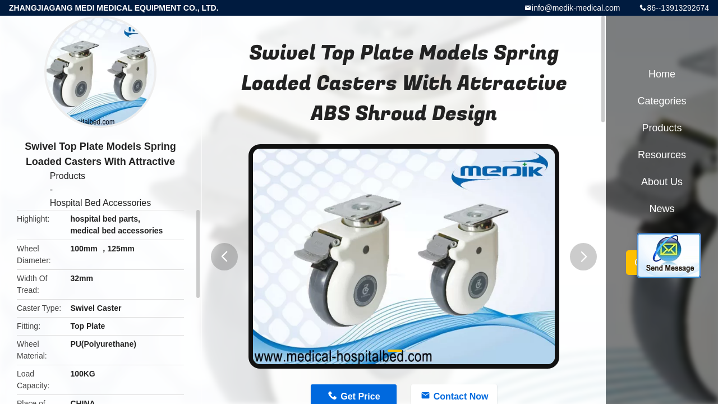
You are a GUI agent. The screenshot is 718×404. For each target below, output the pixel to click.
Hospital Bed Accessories (100, 203)
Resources (662, 154)
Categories (661, 101)
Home (661, 74)
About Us (662, 181)
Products (67, 176)
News (661, 208)
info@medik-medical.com (576, 7)
